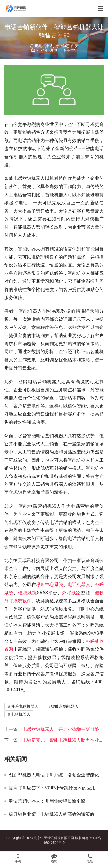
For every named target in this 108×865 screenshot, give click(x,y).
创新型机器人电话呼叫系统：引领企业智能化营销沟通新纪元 (56, 775)
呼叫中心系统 (49, 584)
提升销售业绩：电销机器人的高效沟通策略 (51, 814)
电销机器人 (44, 46)
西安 (74, 46)
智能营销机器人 (65, 706)
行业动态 (62, 46)
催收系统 (27, 592)
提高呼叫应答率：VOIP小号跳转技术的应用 (52, 788)
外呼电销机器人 (24, 706)
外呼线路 (71, 592)
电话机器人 (79, 584)
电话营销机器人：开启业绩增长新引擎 (60, 729)
